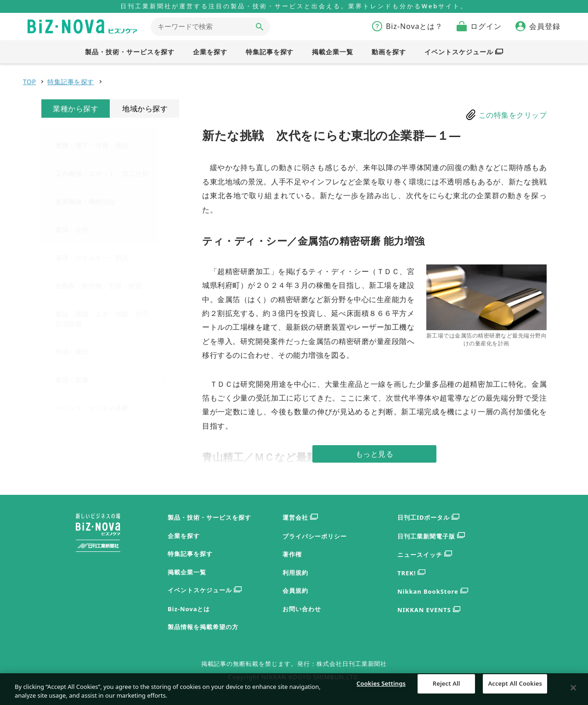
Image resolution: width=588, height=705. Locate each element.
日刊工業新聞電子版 (431, 536)
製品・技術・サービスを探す (209, 517)
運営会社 (300, 517)
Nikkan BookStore (432, 591)
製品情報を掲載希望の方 (203, 627)
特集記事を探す (70, 81)
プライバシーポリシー (315, 536)
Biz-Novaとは (189, 609)
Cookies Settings (381, 695)
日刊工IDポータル (428, 517)
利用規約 (295, 572)
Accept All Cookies (515, 695)
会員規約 (295, 590)
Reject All (446, 695)
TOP (29, 81)
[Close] (573, 695)
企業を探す (184, 536)
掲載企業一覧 (187, 572)
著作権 (292, 554)
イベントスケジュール (205, 590)
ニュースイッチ (424, 554)
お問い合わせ (302, 609)
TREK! (411, 573)
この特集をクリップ (513, 115)
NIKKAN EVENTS (428, 610)
